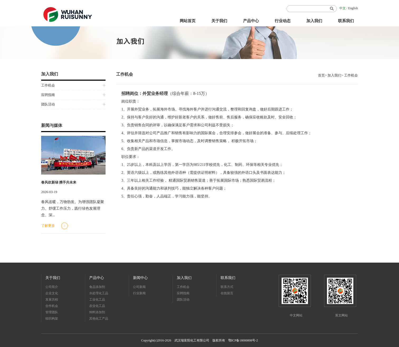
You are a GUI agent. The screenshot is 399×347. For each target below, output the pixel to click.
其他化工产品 (98, 318)
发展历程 (51, 299)
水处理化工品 (98, 293)
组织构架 (51, 318)
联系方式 (227, 287)
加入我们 (314, 21)
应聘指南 (48, 95)
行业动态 (283, 21)
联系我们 (346, 21)
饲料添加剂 (97, 312)
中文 (342, 8)
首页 (321, 75)
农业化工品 (97, 306)
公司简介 (51, 287)
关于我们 (219, 21)
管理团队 (51, 312)
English (353, 8)
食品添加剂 (97, 287)
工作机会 (48, 85)
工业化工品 (97, 299)
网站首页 (188, 21)
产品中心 (251, 21)
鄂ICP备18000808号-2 (243, 340)
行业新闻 (139, 293)
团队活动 (48, 104)
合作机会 (51, 306)
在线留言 (227, 293)
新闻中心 (140, 278)
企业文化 (51, 293)
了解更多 (48, 226)
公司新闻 (139, 287)
